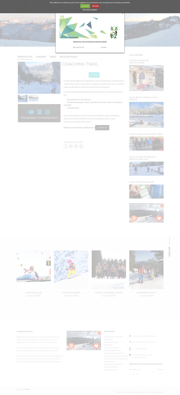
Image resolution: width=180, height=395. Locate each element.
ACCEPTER (85, 6)
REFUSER (95, 6)
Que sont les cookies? (90, 9)
